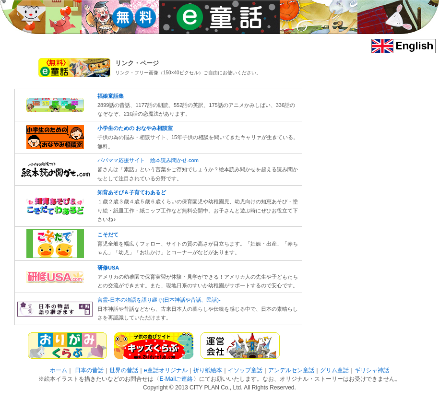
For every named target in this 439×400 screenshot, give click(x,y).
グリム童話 (334, 370)
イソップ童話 (245, 370)
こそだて (108, 234)
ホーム (58, 370)
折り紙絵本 (207, 370)
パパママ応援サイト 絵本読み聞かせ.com (148, 160)
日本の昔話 (89, 370)
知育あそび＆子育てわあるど (131, 192)
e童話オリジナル (166, 370)
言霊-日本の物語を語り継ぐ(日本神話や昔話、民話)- (159, 300)
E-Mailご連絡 (176, 379)
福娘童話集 (110, 96)
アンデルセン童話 (291, 370)
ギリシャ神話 (372, 370)
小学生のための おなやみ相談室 (135, 128)
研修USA (108, 268)
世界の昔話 (123, 370)
